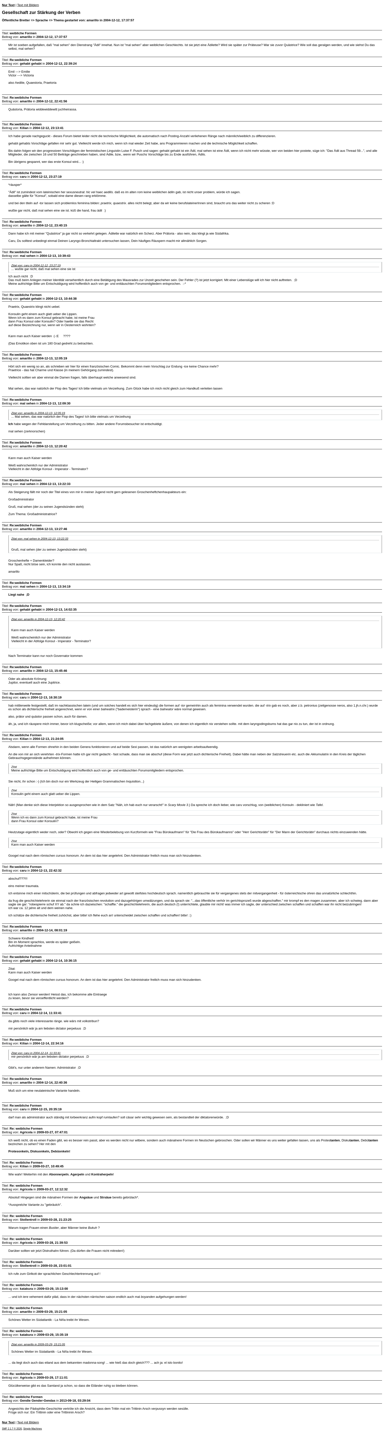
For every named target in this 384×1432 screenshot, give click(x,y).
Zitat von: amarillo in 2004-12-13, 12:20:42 (38, 619)
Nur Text (8, 5)
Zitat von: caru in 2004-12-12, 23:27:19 (35, 265)
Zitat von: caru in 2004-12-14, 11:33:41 (35, 1052)
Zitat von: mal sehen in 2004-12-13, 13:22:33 (39, 538)
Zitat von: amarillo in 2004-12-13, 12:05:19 (38, 412)
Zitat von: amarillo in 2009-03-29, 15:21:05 (38, 1344)
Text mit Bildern (28, 5)
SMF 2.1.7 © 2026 (12, 1428)
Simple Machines (32, 1428)
